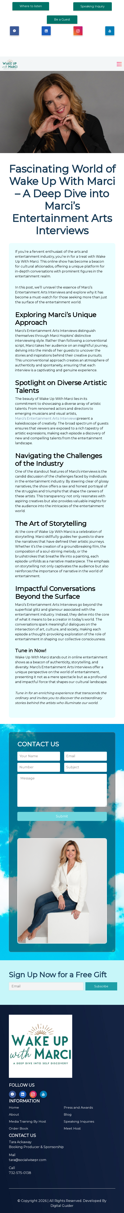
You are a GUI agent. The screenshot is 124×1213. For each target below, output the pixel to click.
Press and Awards (78, 1107)
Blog (68, 1114)
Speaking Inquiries (79, 1121)
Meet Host (72, 1128)
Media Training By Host (28, 1121)
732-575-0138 (20, 1173)
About (14, 1114)
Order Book (18, 1128)
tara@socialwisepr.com (27, 1160)
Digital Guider (62, 1206)
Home (14, 1107)
